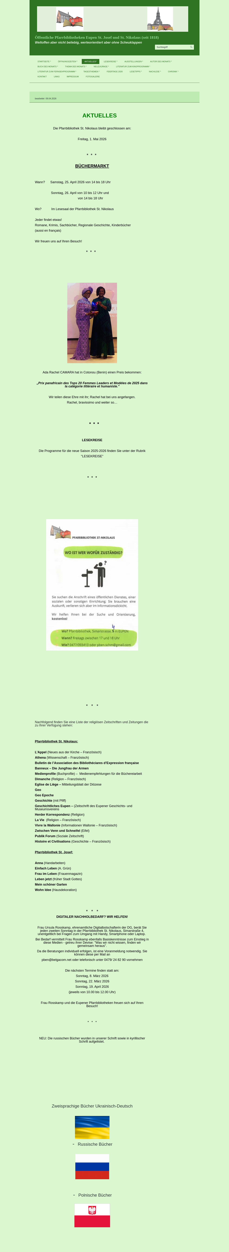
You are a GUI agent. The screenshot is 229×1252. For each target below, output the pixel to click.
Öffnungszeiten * (67, 61)
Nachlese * (155, 71)
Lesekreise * (110, 61)
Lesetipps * (136, 71)
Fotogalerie (93, 76)
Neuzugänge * (101, 66)
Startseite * (44, 61)
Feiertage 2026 (115, 71)
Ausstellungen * (134, 61)
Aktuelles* (90, 61)
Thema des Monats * (75, 66)
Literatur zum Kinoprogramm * (133, 66)
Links (57, 76)
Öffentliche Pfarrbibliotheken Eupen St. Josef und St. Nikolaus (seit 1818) (97, 37)
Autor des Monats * (161, 61)
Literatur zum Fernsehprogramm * (57, 71)
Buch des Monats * (48, 66)
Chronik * (173, 71)
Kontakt (42, 76)
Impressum (73, 76)
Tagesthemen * (91, 71)
